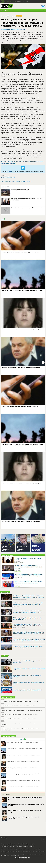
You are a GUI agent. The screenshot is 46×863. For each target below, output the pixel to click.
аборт (2, 181)
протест (28, 181)
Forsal (13, 16)
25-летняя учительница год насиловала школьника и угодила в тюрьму (23, 755)
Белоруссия (8, 181)
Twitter (10, 171)
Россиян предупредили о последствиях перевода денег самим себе (22, 742)
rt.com (10, 851)
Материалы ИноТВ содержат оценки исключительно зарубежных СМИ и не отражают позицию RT (22, 162)
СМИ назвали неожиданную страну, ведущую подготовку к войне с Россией (24, 748)
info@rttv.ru (17, 855)
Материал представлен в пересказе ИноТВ (13, 29)
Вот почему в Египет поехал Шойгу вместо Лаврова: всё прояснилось (23, 761)
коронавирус (16, 181)
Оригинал (18, 16)
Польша (7, 177)
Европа (12, 177)
